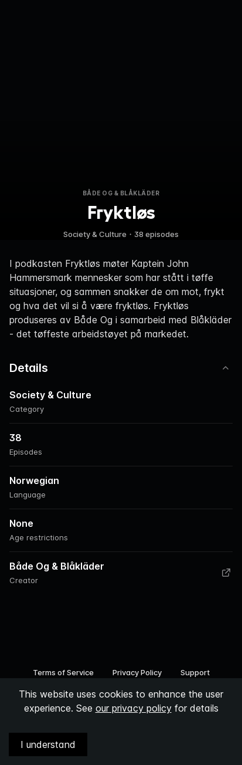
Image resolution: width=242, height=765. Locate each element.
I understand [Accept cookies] (48, 744)
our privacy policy (134, 708)
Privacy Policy (137, 672)
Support (195, 672)
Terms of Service (63, 672)
